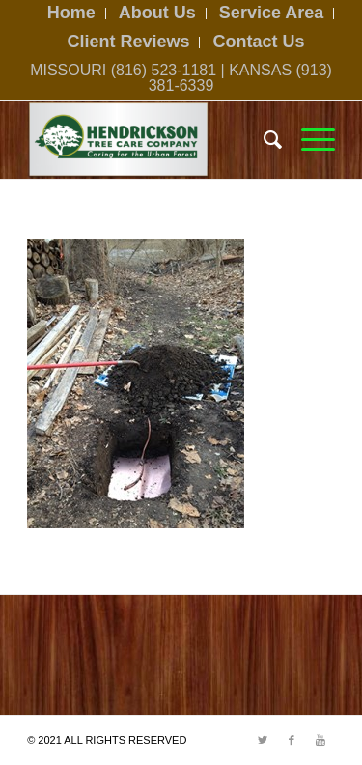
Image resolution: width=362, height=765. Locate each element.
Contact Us (259, 41)
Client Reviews (128, 41)
